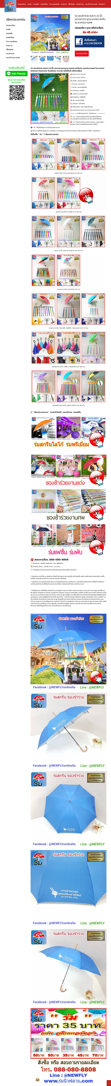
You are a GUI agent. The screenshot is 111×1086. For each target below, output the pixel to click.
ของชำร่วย (80, 4)
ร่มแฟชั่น (36, 4)
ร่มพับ (30, 4)
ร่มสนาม (64, 4)
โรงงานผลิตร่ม (55, 4)
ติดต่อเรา (102, 4)
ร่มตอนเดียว (22, 4)
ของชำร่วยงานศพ (91, 4)
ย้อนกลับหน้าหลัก (81, 53)
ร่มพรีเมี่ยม (44, 4)
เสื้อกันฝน (71, 4)
